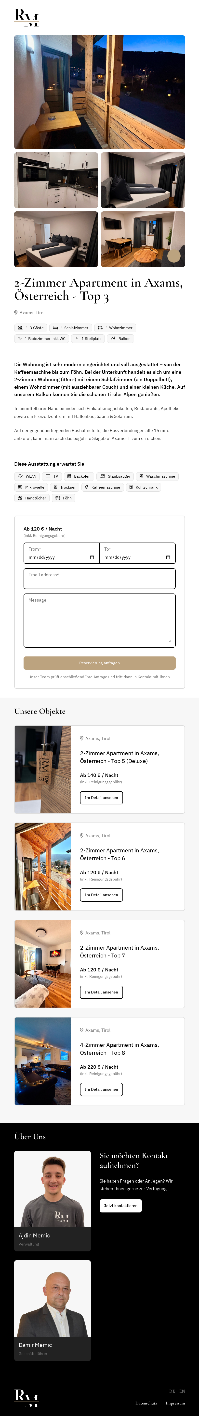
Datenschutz (146, 1403)
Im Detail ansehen (101, 797)
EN (182, 1391)
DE (172, 1391)
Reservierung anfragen (99, 662)
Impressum (175, 1403)
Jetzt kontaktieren (120, 1205)
